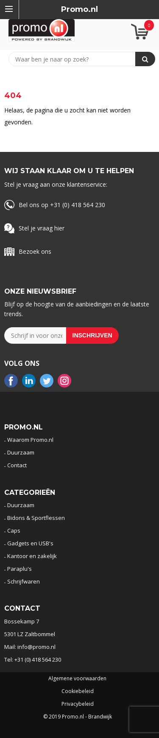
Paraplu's (19, 568)
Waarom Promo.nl (30, 439)
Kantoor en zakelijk (32, 556)
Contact (17, 465)
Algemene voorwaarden (77, 678)
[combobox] (75, 59)
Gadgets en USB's (30, 543)
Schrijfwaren (23, 581)
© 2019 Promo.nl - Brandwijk (77, 717)
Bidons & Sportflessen (36, 518)
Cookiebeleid (77, 691)
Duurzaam (20, 452)
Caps (13, 530)
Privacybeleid (77, 704)
